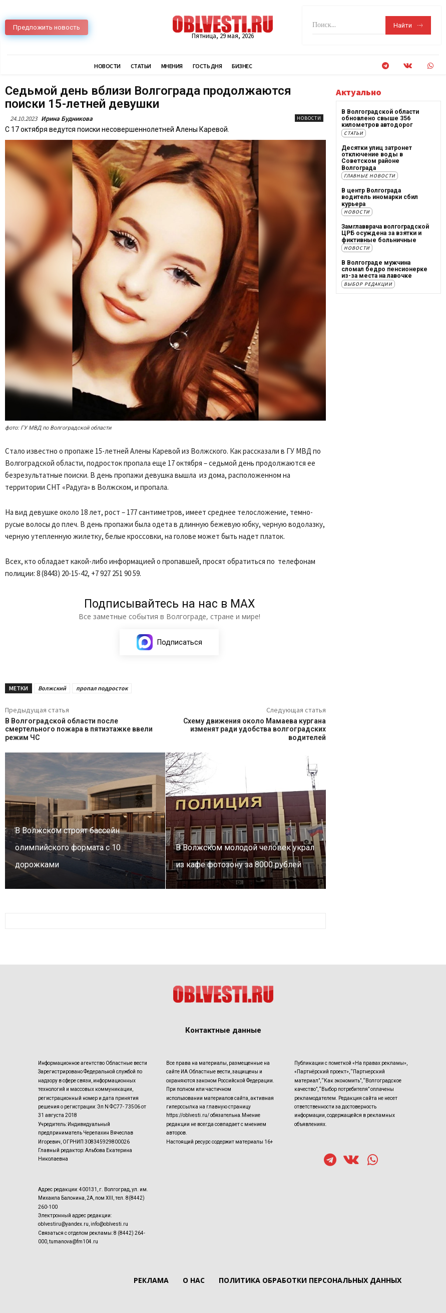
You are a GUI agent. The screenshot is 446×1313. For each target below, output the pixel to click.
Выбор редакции (368, 283)
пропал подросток (102, 688)
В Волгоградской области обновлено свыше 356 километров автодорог (380, 118)
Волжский (52, 688)
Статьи (353, 132)
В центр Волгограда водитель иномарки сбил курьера (379, 196)
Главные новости (369, 175)
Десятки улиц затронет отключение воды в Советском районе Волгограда (376, 157)
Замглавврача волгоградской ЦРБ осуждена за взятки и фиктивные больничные (385, 232)
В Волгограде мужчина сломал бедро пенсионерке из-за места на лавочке (384, 268)
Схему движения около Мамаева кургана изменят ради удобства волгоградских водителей (254, 729)
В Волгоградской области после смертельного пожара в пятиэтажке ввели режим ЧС (79, 729)
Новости (309, 118)
